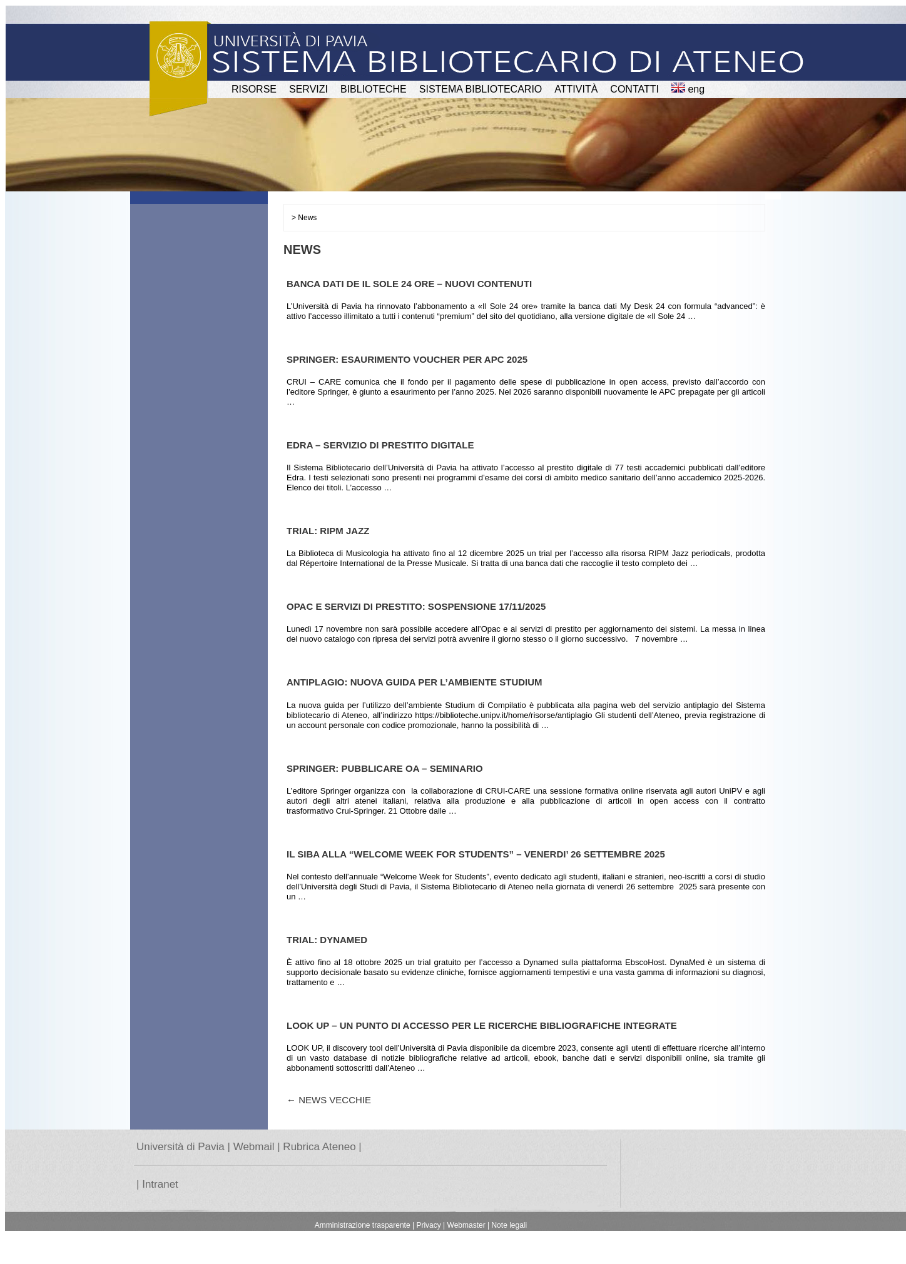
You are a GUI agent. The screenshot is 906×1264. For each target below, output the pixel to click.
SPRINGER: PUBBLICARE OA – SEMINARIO (385, 768)
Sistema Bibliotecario (480, 89)
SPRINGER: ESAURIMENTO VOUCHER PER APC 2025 (407, 359)
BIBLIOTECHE (373, 89)
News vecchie (329, 1100)
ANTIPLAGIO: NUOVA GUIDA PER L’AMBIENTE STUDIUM (414, 682)
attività (576, 89)
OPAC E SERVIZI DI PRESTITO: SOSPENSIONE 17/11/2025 (416, 606)
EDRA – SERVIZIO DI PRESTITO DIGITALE (380, 445)
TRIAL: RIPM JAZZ (328, 530)
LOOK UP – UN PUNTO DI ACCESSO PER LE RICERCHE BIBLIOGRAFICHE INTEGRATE (482, 1025)
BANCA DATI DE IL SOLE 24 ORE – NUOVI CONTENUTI (409, 283)
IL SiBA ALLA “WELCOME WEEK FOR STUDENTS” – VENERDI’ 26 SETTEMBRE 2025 (476, 854)
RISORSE (254, 89)
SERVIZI (308, 89)
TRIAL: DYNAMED (327, 939)
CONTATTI (634, 89)
